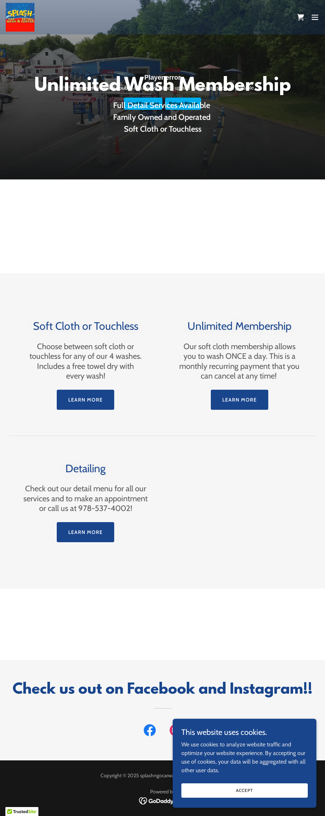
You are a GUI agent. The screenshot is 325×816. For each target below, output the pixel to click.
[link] (20, 17)
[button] (315, 17)
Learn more (85, 400)
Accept (244, 790)
